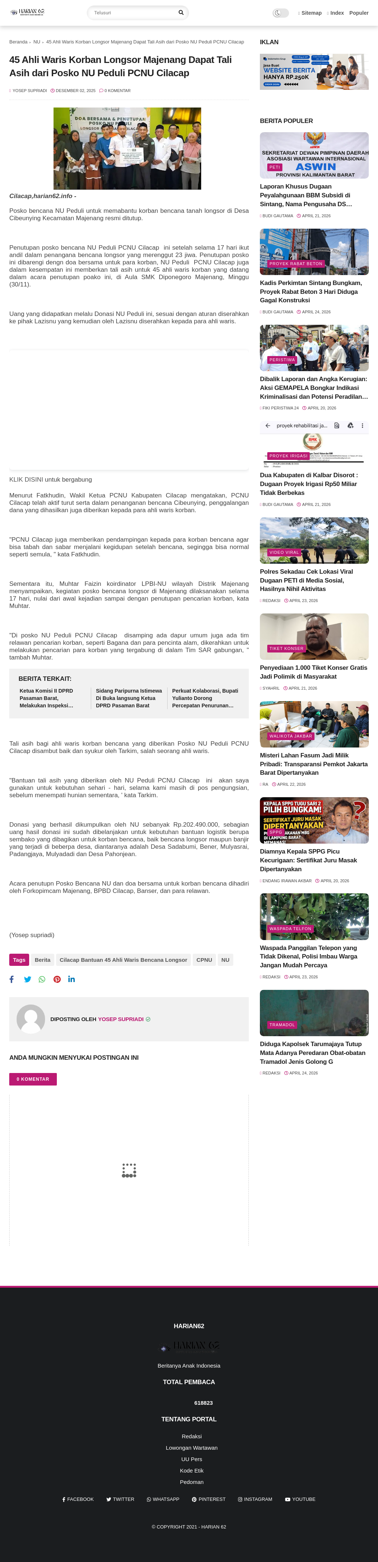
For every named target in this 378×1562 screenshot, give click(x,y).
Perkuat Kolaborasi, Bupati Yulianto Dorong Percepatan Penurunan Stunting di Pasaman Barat (205, 698)
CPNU (204, 960)
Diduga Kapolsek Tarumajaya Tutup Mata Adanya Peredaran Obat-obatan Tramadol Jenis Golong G (312, 1053)
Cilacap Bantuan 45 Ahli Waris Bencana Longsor (124, 960)
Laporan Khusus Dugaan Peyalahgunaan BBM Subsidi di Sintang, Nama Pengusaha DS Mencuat (305, 195)
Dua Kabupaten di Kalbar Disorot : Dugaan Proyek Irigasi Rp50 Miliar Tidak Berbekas (309, 484)
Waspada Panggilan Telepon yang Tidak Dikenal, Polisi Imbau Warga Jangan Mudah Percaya (308, 956)
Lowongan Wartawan (191, 1448)
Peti (274, 167)
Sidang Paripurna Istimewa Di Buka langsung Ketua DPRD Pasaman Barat (129, 698)
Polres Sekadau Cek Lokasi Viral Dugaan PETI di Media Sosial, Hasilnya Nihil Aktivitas (306, 580)
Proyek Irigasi (288, 456)
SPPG (275, 832)
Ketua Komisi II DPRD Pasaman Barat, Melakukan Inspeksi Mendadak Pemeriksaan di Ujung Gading (52, 698)
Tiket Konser (286, 648)
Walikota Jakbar (290, 736)
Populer (359, 13)
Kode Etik (191, 1470)
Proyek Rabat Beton (295, 263)
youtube (304, 1499)
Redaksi (192, 1436)
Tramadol (282, 1025)
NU (36, 42)
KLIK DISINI (26, 479)
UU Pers (191, 1459)
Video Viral (284, 552)
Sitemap (310, 13)
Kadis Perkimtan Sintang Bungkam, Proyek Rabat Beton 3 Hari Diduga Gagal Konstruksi (311, 291)
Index (335, 13)
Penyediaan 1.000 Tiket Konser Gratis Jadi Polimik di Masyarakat (313, 672)
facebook (80, 1499)
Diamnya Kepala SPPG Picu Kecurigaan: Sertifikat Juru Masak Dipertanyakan (308, 860)
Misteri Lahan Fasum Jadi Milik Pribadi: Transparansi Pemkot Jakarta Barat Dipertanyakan (314, 764)
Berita (43, 960)
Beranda (18, 42)
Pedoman (191, 1482)
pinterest (212, 1499)
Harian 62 (214, 1527)
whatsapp (166, 1499)
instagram (258, 1499)
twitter (123, 1499)
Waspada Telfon (290, 928)
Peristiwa (282, 360)
